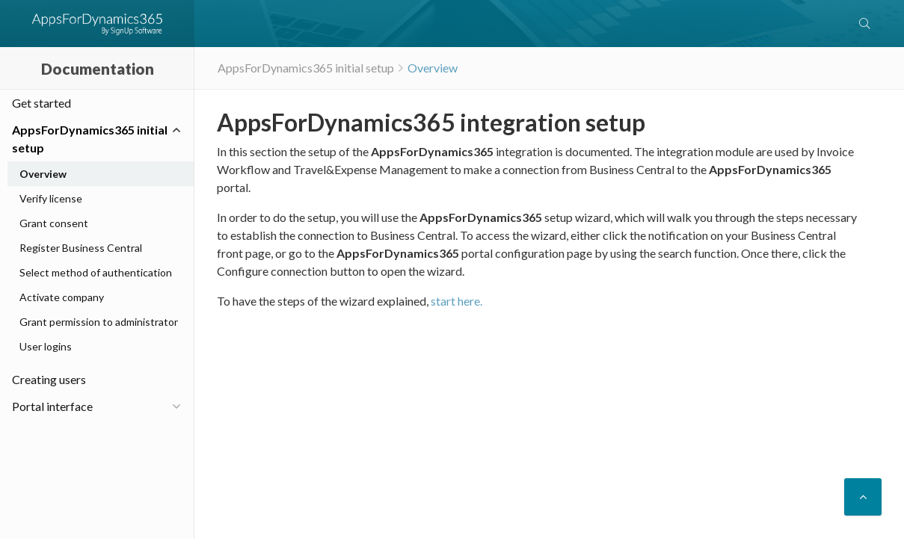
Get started (41, 103)
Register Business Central (80, 247)
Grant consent (53, 223)
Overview (433, 68)
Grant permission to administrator (98, 321)
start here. (456, 301)
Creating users (49, 379)
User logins (45, 346)
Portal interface (52, 406)
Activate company (61, 297)
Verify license (50, 198)
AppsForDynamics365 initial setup (89, 139)
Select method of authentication (95, 272)
